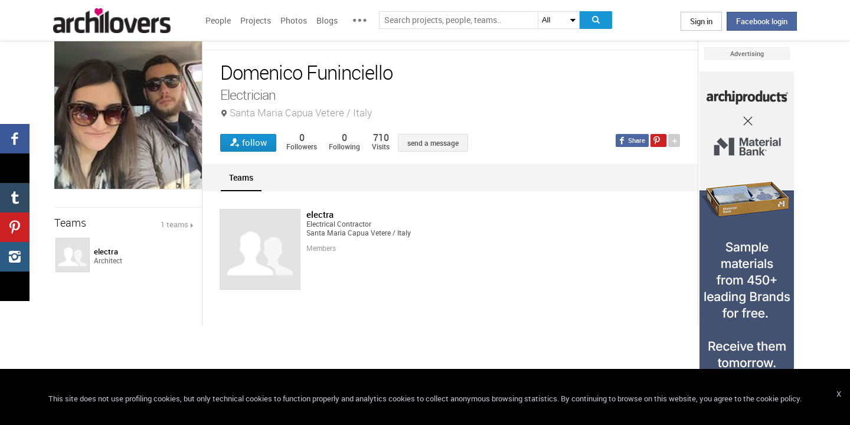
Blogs (327, 20)
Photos (293, 20)
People (218, 20)
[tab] (241, 177)
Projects (255, 20)
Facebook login (761, 21)
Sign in (701, 21)
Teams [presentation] (241, 177)
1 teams (174, 224)
